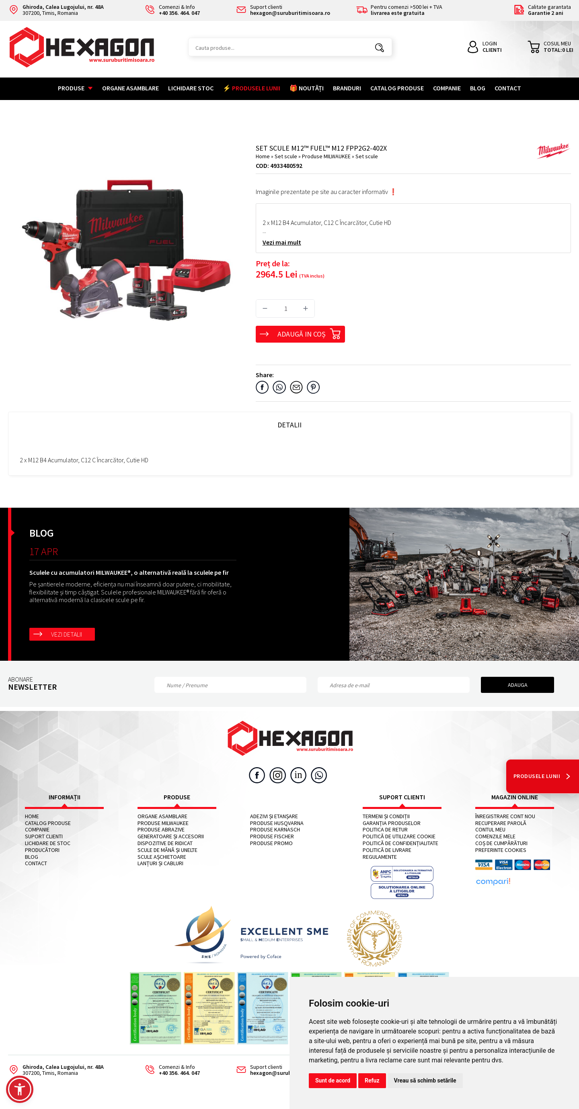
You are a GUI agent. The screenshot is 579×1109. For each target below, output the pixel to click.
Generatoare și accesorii (171, 836)
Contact (508, 88)
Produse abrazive (161, 829)
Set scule (286, 156)
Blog (477, 88)
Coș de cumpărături (501, 843)
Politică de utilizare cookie (399, 836)
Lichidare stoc (191, 88)
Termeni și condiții (386, 816)
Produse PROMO (271, 843)
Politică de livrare (387, 850)
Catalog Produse (397, 88)
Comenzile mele (495, 836)
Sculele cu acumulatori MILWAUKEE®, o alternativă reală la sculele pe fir (129, 572)
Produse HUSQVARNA (277, 823)
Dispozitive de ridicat (165, 843)
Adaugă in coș (309, 332)
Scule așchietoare (162, 857)
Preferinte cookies (500, 850)
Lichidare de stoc (47, 843)
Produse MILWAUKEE (327, 156)
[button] (19, 1089)
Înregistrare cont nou (505, 816)
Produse (75, 88)
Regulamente (380, 857)
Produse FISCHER (272, 836)
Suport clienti (44, 836)
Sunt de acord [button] (332, 1080)
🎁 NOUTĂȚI (307, 88)
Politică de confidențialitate (400, 843)
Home (263, 156)
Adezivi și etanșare (274, 816)
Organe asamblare (130, 88)
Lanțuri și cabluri (160, 863)
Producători (42, 850)
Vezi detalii (66, 634)
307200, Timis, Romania (56, 10)
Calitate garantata (542, 10)
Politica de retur (385, 829)
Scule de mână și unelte (167, 850)
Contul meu (490, 829)
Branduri (347, 88)
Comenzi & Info (169, 1070)
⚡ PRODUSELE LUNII (251, 88)
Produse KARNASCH (275, 829)
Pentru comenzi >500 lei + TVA (399, 10)
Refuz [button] (372, 1080)
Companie (447, 88)
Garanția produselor (392, 823)
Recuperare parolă (500, 823)
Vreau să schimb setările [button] (425, 1080)
